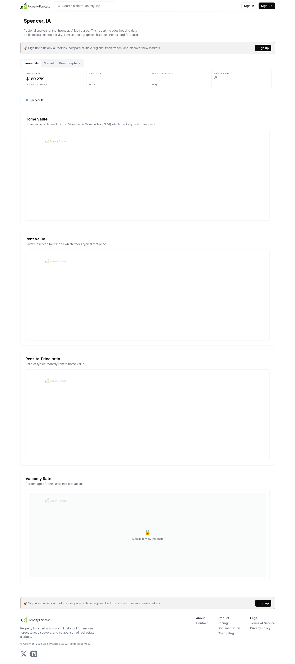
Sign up (263, 48)
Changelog (226, 633)
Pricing (223, 623)
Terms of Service (262, 623)
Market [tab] (49, 63)
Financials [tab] (31, 63)
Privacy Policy (260, 628)
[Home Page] (35, 6)
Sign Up (266, 6)
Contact (202, 623)
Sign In (249, 6)
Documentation (229, 628)
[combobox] (87, 6)
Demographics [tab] (69, 63)
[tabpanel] (147, 329)
